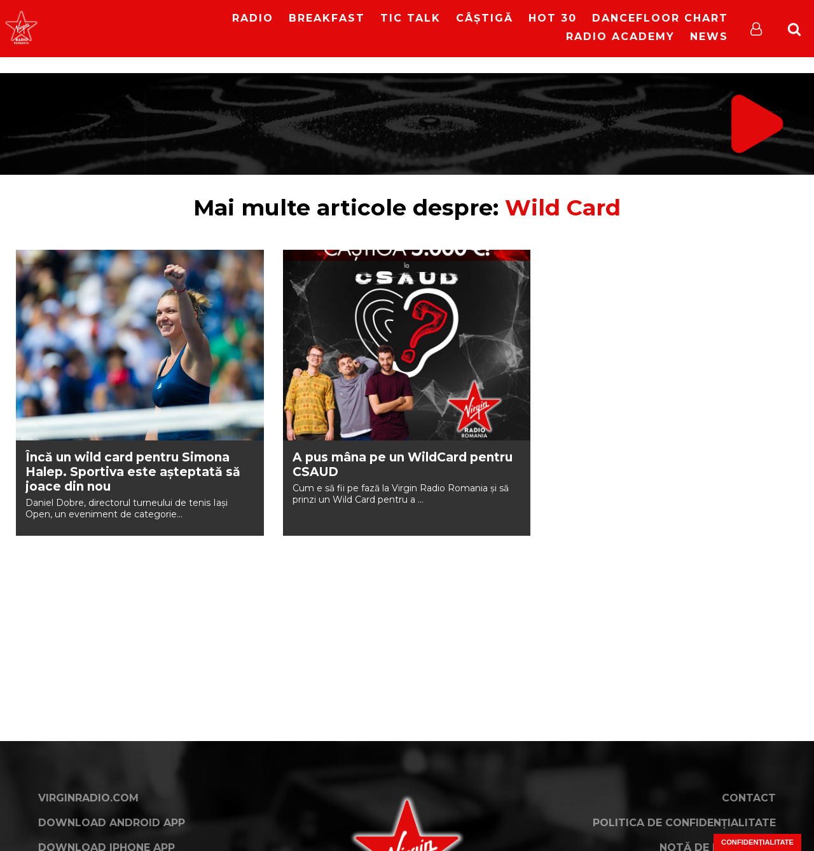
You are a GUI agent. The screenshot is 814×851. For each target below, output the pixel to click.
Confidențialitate (757, 842)
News (709, 37)
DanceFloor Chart (660, 18)
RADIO (252, 18)
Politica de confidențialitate (684, 823)
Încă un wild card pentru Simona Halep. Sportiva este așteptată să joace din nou (132, 472)
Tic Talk (410, 18)
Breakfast (327, 18)
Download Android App (111, 823)
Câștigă (484, 18)
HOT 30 (552, 18)
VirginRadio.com (88, 798)
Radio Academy (620, 37)
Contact (749, 798)
